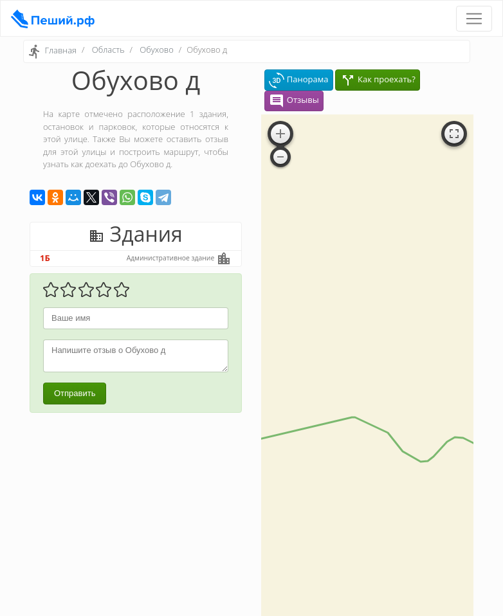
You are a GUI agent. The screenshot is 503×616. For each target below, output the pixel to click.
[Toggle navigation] (474, 19)
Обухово (156, 49)
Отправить (74, 393)
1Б (45, 258)
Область (108, 49)
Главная (60, 51)
